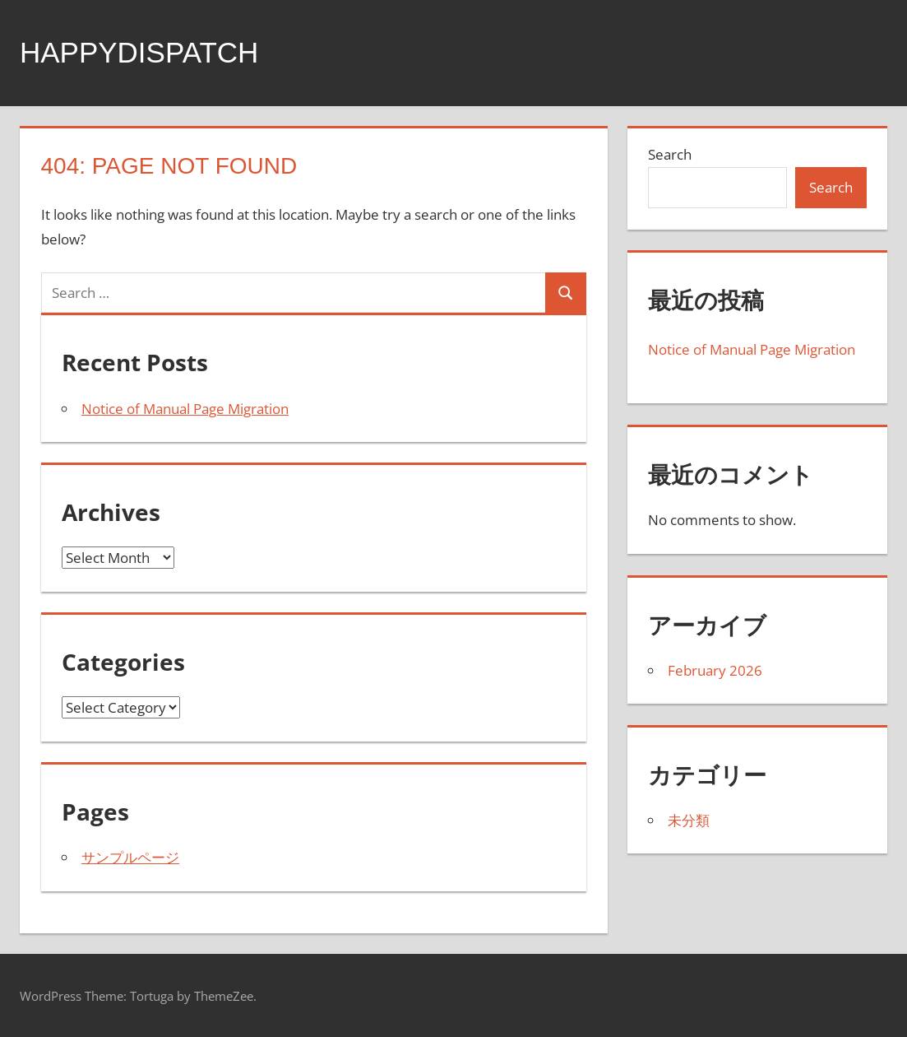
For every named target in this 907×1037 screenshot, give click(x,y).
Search (670, 154)
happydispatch (143, 52)
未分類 (689, 820)
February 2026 (715, 670)
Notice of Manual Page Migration (185, 408)
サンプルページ (130, 857)
